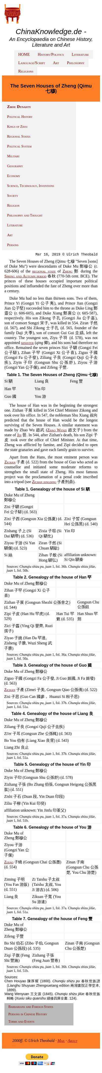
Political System (19, 146)
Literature (80, 54)
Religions (25, 71)
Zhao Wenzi (57, 430)
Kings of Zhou (17, 126)
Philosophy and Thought (25, 215)
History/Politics (51, 54)
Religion (13, 205)
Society (12, 196)
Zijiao (8, 862)
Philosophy (76, 63)
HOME (24, 54)
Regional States (18, 136)
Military (13, 156)
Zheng (67, 271)
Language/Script (31, 63)
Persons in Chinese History (27, 1014)
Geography (15, 166)
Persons (12, 245)
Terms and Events (21, 1021)
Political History (20, 117)
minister (27, 343)
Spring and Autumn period (25, 276)
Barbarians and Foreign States (30, 1007)
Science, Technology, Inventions (30, 186)
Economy (13, 176)
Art (56, 63)
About (72, 1040)
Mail (61, 1040)
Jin (19, 435)
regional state (44, 271)
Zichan (10, 462)
